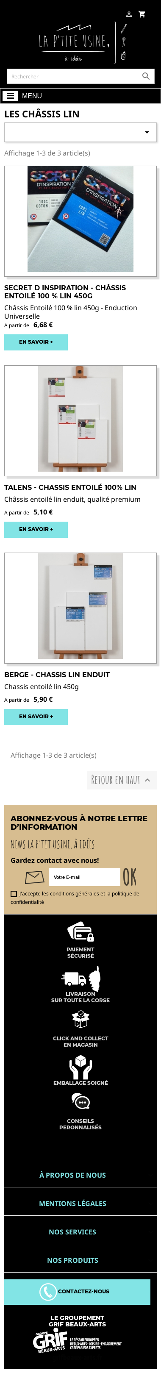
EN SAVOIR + (36, 342)
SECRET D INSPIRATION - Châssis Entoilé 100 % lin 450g (65, 292)
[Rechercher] (81, 76)
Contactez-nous (74, 1291)
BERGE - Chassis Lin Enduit (57, 675)
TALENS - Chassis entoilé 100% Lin (70, 488)
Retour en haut (122, 779)
